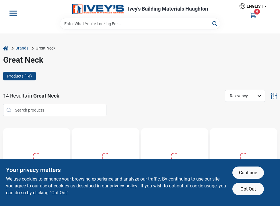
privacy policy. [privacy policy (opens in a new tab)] (124, 186)
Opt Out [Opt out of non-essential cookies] (248, 189)
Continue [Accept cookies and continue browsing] (248, 172)
